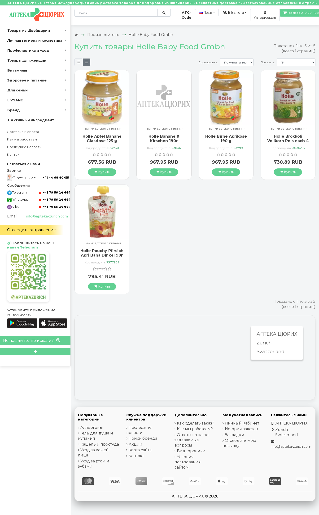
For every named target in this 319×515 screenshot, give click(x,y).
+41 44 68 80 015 (56, 177)
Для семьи (17, 90)
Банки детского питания (103, 128)
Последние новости (24, 147)
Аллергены (91, 427)
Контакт (14, 154)
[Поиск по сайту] (163, 13)
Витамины (17, 70)
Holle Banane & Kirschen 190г (164, 138)
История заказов (241, 429)
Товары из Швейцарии (28, 30)
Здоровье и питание (27, 80)
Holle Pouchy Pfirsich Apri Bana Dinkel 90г (101, 253)
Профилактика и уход (28, 50)
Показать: (268, 62)
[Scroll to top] (35, 351)
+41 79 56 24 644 (54, 192)
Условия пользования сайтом (188, 462)
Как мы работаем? (195, 429)
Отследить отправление (31, 230)
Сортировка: (208, 62)
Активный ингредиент (30, 120)
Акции (135, 444)
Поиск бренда (143, 438)
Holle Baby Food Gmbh (151, 34)
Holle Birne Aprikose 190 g (226, 138)
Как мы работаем (22, 139)
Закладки (234, 435)
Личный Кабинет (242, 423)
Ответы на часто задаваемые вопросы (192, 440)
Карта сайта (140, 450)
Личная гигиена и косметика (34, 40)
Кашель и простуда (99, 444)
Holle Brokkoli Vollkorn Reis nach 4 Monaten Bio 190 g (288, 141)
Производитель (103, 34)
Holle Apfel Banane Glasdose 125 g (102, 138)
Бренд (13, 110)
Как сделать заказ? (195, 423)
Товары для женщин (26, 60)
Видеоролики (191, 451)
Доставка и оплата (23, 132)
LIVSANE (15, 100)
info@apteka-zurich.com (47, 216)
